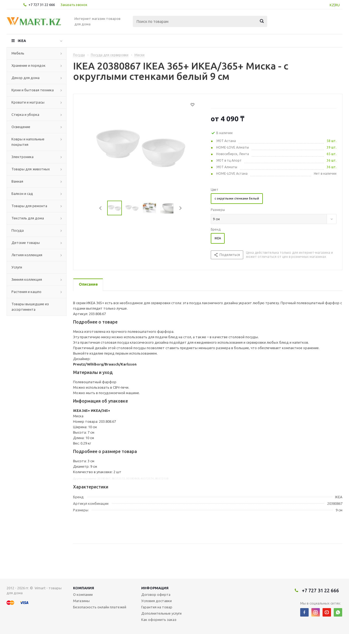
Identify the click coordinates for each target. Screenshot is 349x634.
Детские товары (25, 242)
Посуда (17, 230)
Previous (101, 208)
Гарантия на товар (156, 607)
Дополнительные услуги (161, 613)
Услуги (16, 267)
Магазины (81, 601)
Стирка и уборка (25, 114)
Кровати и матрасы (27, 102)
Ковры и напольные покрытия (27, 141)
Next (180, 208)
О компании (83, 594)
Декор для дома (25, 78)
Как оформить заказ (158, 619)
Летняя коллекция (26, 255)
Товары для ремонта (29, 206)
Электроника (22, 157)
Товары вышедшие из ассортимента (30, 306)
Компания (83, 588)
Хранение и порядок (28, 65)
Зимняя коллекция (26, 279)
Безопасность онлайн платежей (99, 607)
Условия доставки (156, 601)
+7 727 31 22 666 (41, 5)
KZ (332, 5)
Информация (155, 588)
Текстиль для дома (27, 218)
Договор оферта (155, 594)
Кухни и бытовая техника (32, 90)
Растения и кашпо (26, 292)
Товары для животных (30, 169)
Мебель (17, 53)
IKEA (22, 41)
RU (337, 5)
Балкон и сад (22, 193)
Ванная (17, 181)
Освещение (20, 127)
